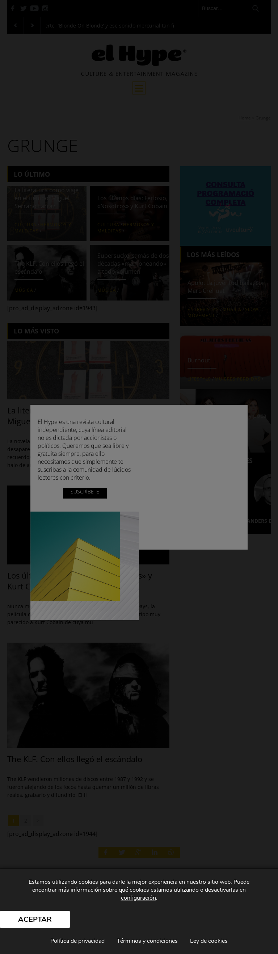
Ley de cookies (209, 941)
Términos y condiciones (147, 941)
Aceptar (35, 919)
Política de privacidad (77, 941)
